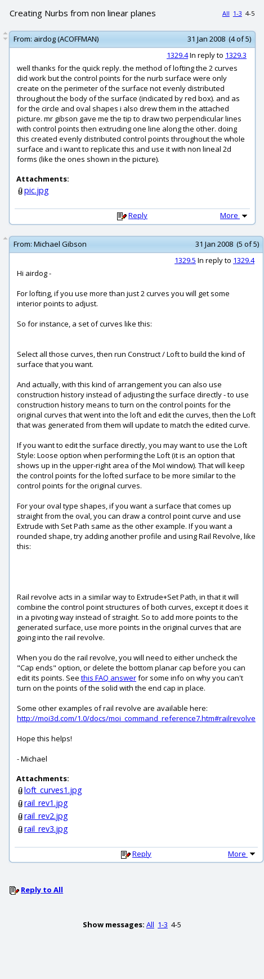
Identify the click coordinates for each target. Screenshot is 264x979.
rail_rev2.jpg (46, 815)
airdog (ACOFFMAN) (66, 39)
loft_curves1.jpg (53, 790)
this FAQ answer (108, 678)
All (226, 13)
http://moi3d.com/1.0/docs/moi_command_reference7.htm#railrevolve (136, 718)
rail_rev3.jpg (46, 828)
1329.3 (236, 55)
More (234, 215)
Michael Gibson (60, 244)
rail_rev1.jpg (46, 802)
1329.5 (185, 260)
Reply (137, 215)
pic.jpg (36, 190)
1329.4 (177, 55)
